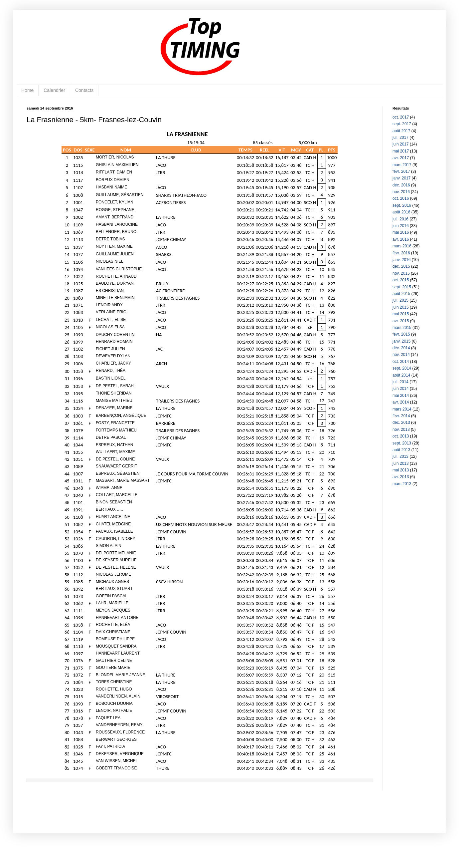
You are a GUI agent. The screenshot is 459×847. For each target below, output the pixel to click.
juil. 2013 (400, 456)
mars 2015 (401, 327)
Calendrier (54, 90)
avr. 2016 (400, 239)
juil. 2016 (400, 219)
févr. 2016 (401, 253)
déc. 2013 (401, 422)
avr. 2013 (400, 476)
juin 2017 (400, 144)
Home (27, 90)
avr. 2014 (400, 402)
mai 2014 (400, 395)
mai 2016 (400, 232)
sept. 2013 (401, 443)
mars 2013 (401, 483)
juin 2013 (400, 463)
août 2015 (401, 293)
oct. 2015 (400, 280)
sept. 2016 (401, 205)
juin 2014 (400, 388)
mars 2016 (401, 246)
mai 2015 (400, 314)
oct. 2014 (400, 361)
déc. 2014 (401, 348)
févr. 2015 (401, 334)
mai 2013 (400, 470)
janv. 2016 (401, 259)
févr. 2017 (401, 171)
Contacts (84, 90)
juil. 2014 (400, 382)
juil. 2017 (400, 137)
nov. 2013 (401, 429)
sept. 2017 (401, 124)
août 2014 (401, 375)
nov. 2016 (401, 191)
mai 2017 (400, 151)
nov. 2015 (401, 273)
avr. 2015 (400, 321)
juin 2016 (400, 225)
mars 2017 (401, 164)
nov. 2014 (401, 354)
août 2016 (401, 212)
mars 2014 (401, 409)
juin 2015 (400, 307)
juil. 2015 (400, 300)
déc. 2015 (401, 266)
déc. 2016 (401, 185)
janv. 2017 (401, 178)
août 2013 (401, 449)
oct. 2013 (400, 436)
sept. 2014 (401, 368)
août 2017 (401, 131)
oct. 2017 (400, 117)
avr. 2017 (400, 157)
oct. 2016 (400, 198)
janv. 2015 (401, 341)
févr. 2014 (401, 416)
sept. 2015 (401, 287)
